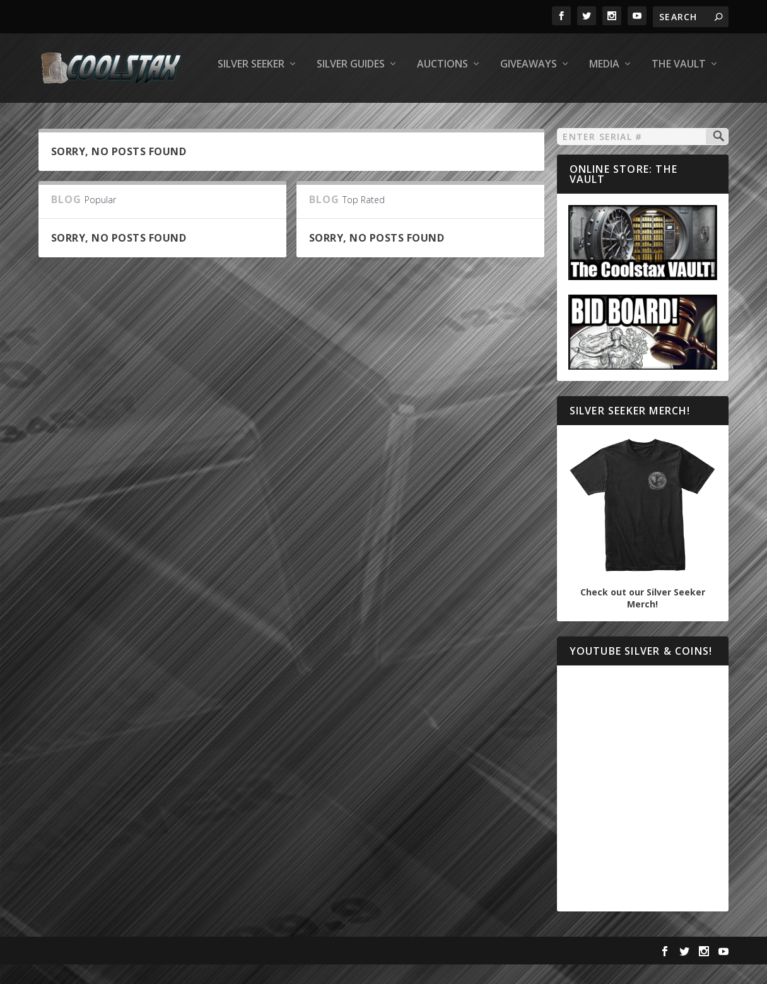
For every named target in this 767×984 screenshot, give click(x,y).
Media (434, 118)
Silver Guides (181, 118)
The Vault (509, 118)
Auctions (272, 118)
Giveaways (359, 118)
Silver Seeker (81, 118)
